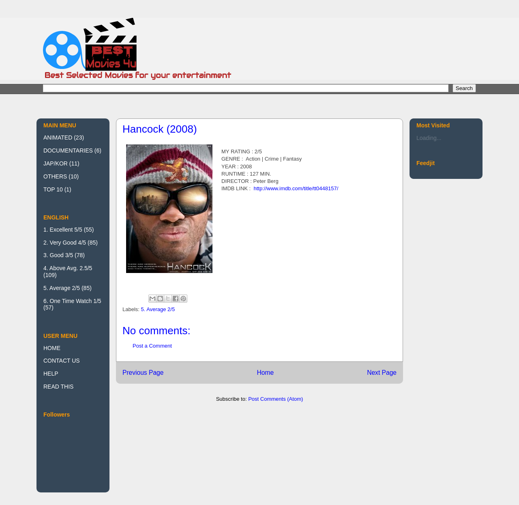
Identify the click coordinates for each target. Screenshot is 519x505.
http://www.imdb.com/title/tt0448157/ (295, 188)
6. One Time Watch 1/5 (72, 301)
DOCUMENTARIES (68, 150)
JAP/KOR (55, 163)
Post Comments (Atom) (275, 399)
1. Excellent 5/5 (62, 229)
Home (265, 372)
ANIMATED (57, 137)
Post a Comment (152, 346)
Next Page (382, 372)
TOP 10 (53, 189)
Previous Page (142, 372)
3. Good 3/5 (58, 255)
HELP (50, 373)
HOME (51, 348)
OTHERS (55, 176)
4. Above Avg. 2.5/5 (67, 268)
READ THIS (58, 386)
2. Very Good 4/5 (64, 242)
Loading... (429, 138)
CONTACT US (61, 360)
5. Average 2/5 (158, 309)
